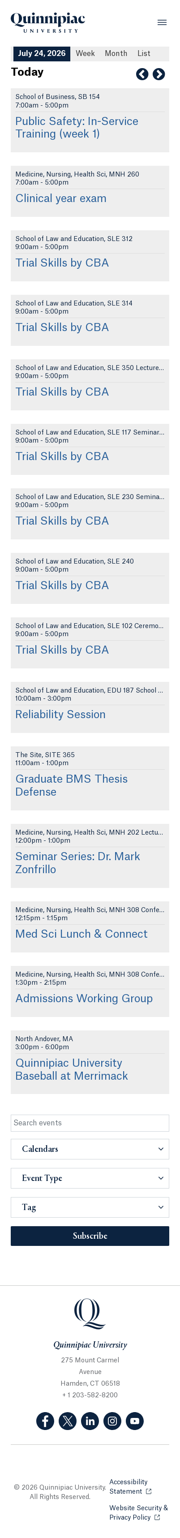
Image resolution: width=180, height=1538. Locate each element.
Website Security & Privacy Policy (139, 1513)
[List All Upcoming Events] (144, 54)
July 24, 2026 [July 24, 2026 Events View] (42, 53)
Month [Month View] (116, 53)
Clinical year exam (61, 199)
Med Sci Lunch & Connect (81, 934)
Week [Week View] (85, 53)
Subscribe (90, 1236)
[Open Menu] (162, 22)
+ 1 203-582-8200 (90, 1395)
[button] (90, 1149)
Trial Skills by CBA (62, 263)
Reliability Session (60, 715)
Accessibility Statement (139, 1487)
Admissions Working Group (84, 999)
